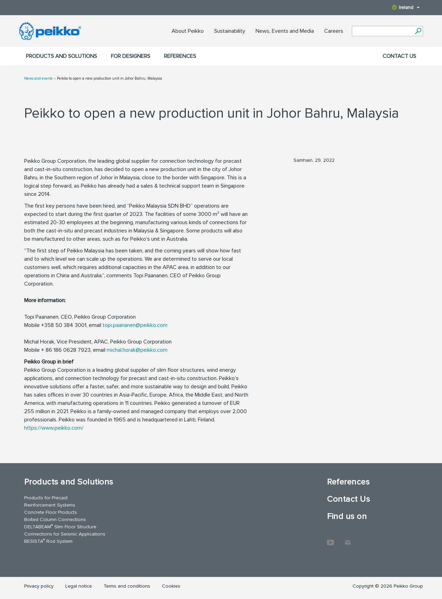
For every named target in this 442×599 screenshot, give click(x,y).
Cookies (171, 586)
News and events (38, 78)
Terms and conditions (127, 586)
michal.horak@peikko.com (137, 350)
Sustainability (229, 31)
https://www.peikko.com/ (54, 428)
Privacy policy (39, 586)
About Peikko (188, 31)
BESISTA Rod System (48, 541)
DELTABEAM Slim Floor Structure (60, 526)
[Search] (418, 31)
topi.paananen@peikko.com (135, 325)
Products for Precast (46, 498)
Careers (333, 31)
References (180, 56)
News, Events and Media (285, 31)
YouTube (330, 539)
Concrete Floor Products (50, 512)
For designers (130, 56)
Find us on (347, 516)
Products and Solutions (61, 56)
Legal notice (78, 586)
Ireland (406, 7)
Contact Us (399, 56)
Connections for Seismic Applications (64, 534)
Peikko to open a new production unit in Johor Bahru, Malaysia (109, 78)
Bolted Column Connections (55, 519)
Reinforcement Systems (49, 505)
